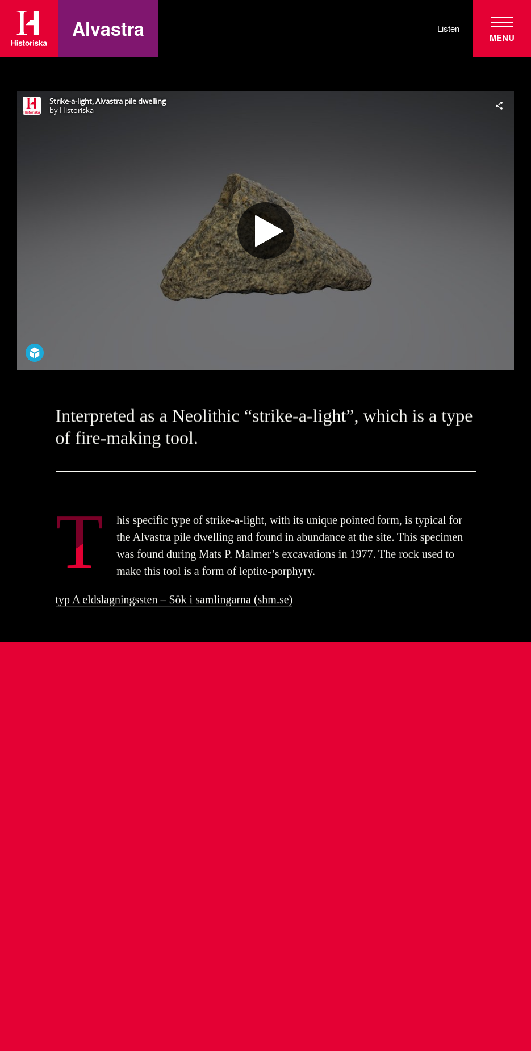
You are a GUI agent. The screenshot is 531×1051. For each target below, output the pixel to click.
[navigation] (502, 28)
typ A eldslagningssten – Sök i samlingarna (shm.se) (174, 601)
